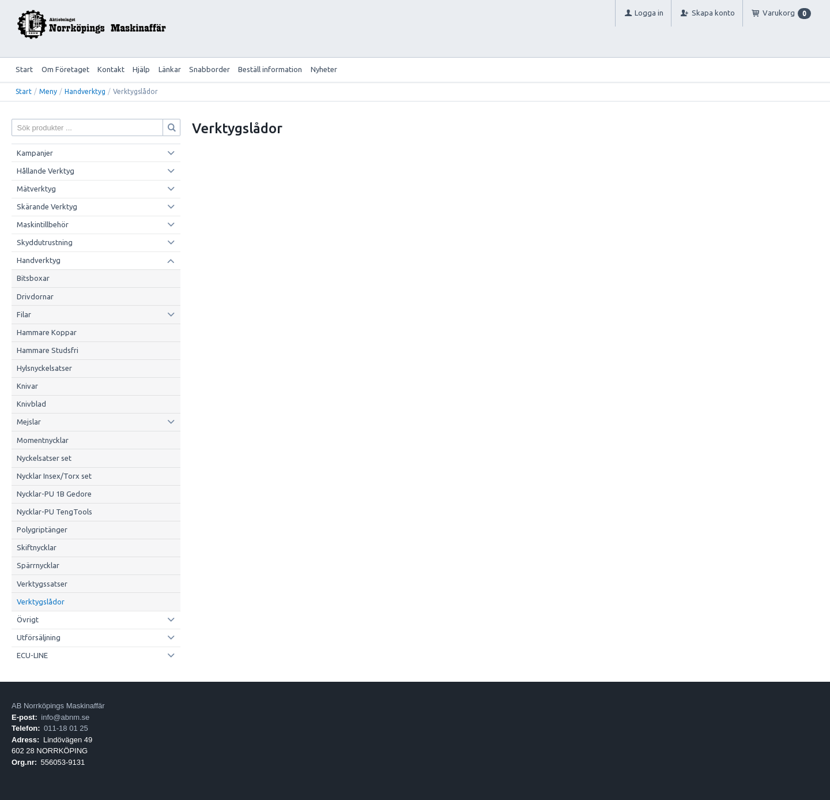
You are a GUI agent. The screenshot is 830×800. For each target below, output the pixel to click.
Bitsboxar (33, 278)
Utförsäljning (39, 637)
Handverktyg (85, 91)
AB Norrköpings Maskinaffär (58, 705)
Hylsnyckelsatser (44, 368)
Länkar (170, 69)
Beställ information (270, 69)
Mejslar (29, 422)
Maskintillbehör (43, 224)
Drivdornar (35, 296)
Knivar (27, 386)
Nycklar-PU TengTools (54, 512)
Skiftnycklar (36, 547)
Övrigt (28, 619)
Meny (48, 91)
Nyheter (324, 69)
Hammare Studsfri (47, 350)
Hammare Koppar (47, 332)
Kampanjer (35, 153)
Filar (24, 314)
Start (24, 69)
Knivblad (31, 404)
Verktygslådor (41, 602)
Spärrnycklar (38, 565)
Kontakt (110, 69)
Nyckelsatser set (44, 458)
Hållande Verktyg (45, 171)
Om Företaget (65, 69)
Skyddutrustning (45, 242)
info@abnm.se (65, 717)
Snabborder (209, 69)
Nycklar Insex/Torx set (54, 476)
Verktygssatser (42, 584)
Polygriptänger (42, 529)
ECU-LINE (32, 655)
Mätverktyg (36, 189)
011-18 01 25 (66, 728)
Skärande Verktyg (47, 206)
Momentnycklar (43, 440)
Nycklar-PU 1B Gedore (54, 494)
